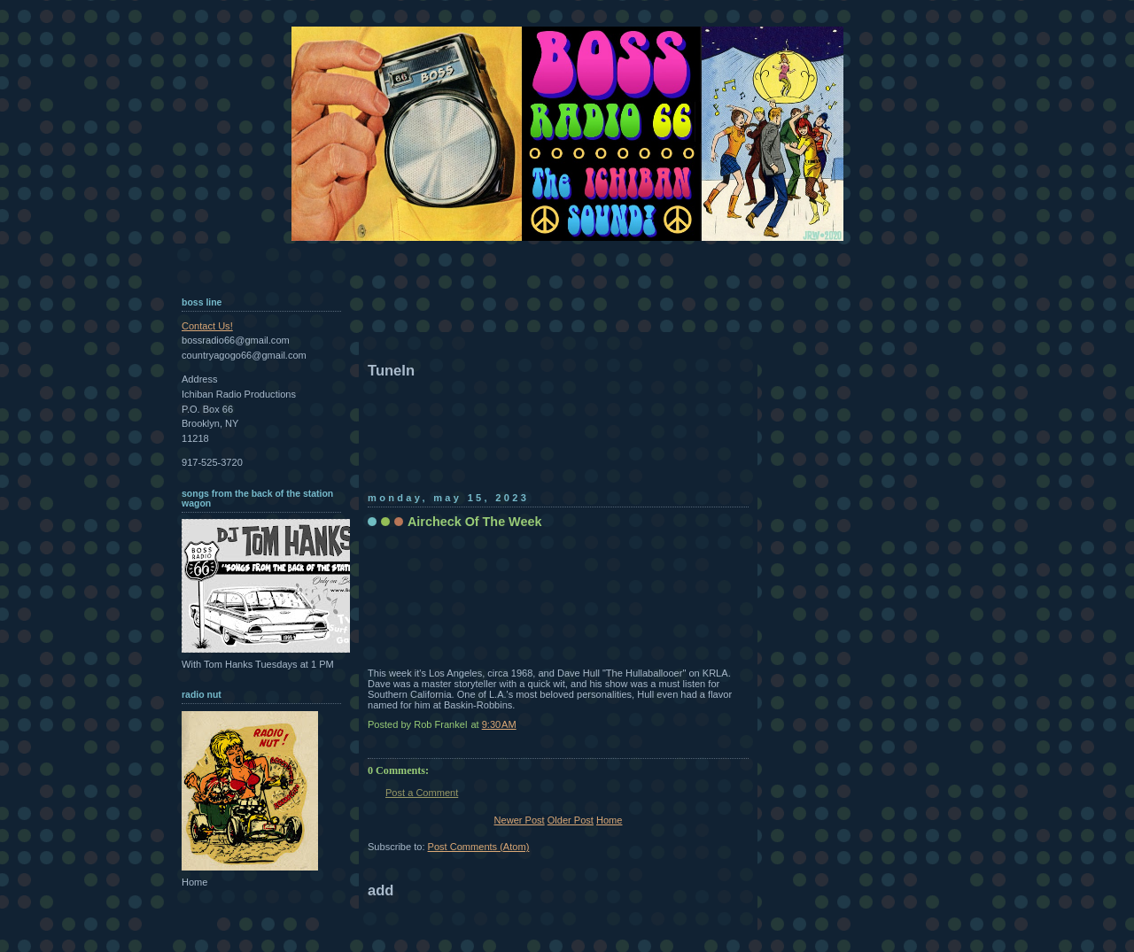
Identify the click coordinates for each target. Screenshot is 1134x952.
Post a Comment (421, 792)
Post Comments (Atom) (479, 846)
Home (609, 820)
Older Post (571, 820)
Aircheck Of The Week (474, 522)
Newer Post (519, 820)
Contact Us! (207, 326)
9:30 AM (499, 724)
